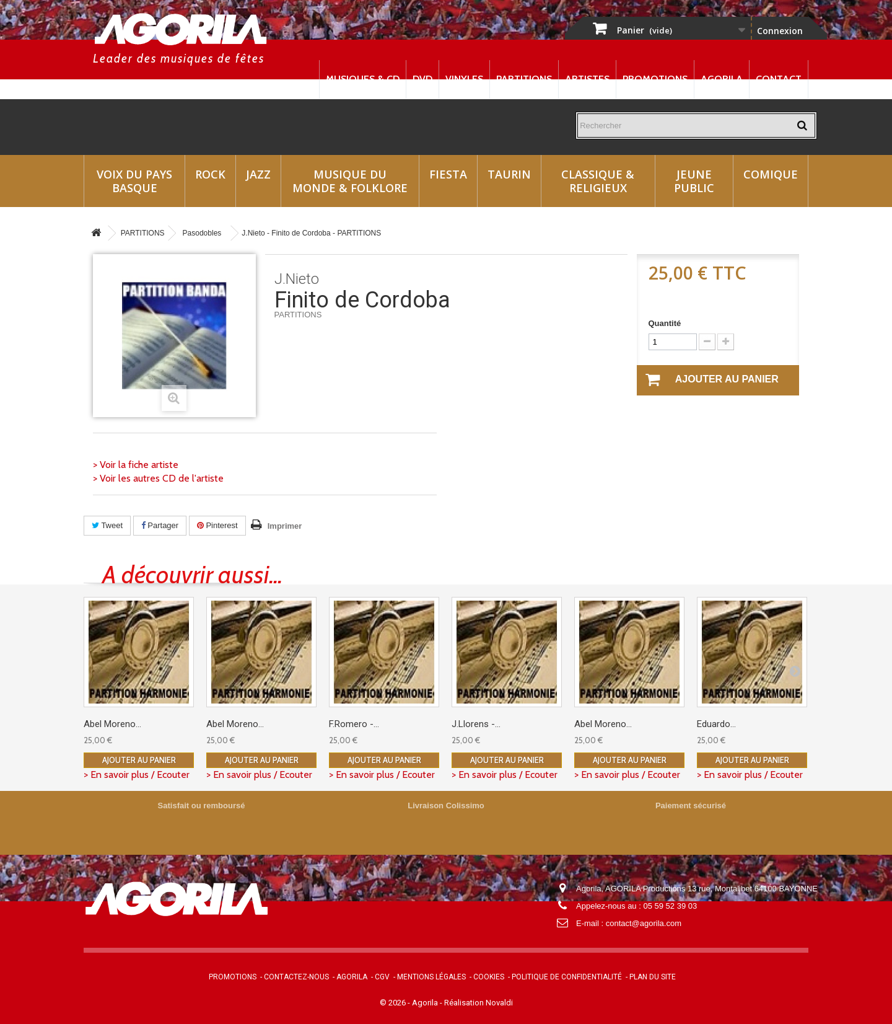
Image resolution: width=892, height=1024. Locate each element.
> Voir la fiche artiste (135, 464)
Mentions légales (431, 977)
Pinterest (217, 525)
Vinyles (464, 79)
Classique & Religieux (597, 181)
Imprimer (285, 526)
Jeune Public (694, 181)
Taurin (509, 174)
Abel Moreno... (112, 724)
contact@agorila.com (643, 923)
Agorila (722, 79)
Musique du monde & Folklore (350, 181)
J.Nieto (296, 279)
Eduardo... (716, 724)
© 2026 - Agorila (410, 1002)
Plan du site (652, 977)
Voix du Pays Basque (134, 181)
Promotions (655, 79)
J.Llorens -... (476, 724)
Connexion (780, 31)
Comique (770, 174)
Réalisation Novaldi (478, 1002)
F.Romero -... (354, 724)
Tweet (107, 525)
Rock (210, 174)
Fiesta (448, 174)
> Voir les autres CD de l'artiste (158, 478)
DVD (422, 79)
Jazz (258, 174)
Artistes (587, 79)
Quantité (665, 323)
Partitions (524, 79)
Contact (779, 79)
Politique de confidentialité (567, 977)
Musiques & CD (363, 79)
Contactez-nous (296, 977)
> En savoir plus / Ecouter (137, 774)
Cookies (488, 977)
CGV (382, 977)
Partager (159, 525)
